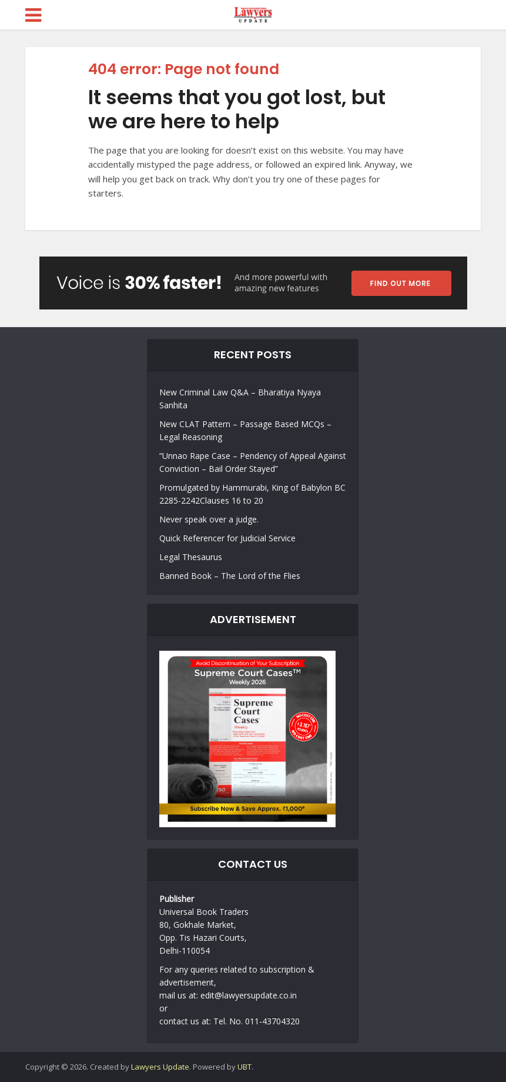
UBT (244, 1066)
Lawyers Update (160, 1066)
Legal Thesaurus (190, 556)
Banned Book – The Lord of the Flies (229, 575)
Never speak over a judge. (209, 519)
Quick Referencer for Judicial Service (227, 538)
